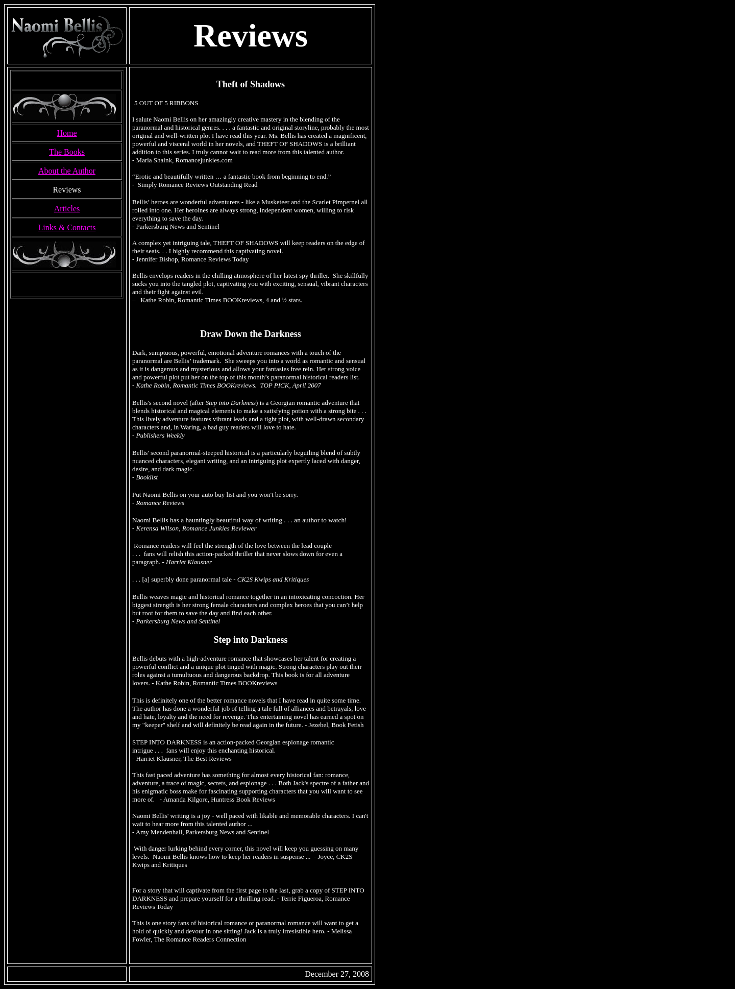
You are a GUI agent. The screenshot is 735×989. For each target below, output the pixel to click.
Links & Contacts (67, 227)
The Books (67, 152)
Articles (67, 208)
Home (67, 133)
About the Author (66, 170)
